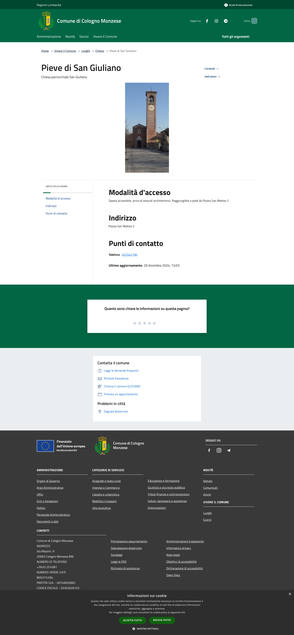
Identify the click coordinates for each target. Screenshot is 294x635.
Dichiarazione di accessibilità (184, 568)
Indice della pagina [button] (56, 186)
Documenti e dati (47, 521)
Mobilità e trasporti (104, 501)
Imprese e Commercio (106, 487)
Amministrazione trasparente (185, 541)
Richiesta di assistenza (125, 568)
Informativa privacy (178, 548)
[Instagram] (210, 20)
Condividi (212, 69)
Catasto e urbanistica (105, 494)
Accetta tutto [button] (132, 620)
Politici (41, 508)
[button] (147, 629)
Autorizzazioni (157, 507)
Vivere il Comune (65, 51)
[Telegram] (219, 20)
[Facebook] (200, 20)
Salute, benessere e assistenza (167, 501)
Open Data (173, 575)
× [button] (289, 594)
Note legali (173, 555)
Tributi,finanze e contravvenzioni (169, 494)
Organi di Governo (48, 481)
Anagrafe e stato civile (106, 481)
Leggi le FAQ (119, 561)
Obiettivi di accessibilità (181, 561)
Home (45, 51)
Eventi (207, 519)
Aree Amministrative (50, 487)
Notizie (207, 481)
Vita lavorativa (101, 508)
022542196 (129, 254)
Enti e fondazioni (47, 501)
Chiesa (99, 51)
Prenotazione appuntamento (129, 541)
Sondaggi (116, 555)
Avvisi (207, 494)
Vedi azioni (213, 76)
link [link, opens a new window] (183, 612)
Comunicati (210, 487)
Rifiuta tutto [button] (162, 620)
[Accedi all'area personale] (238, 5)
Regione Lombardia (49, 5)
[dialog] (147, 612)
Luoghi (85, 51)
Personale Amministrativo (53, 514)
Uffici (40, 494)
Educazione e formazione (163, 480)
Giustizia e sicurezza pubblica (166, 487)
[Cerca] (252, 20)
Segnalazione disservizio (126, 548)
